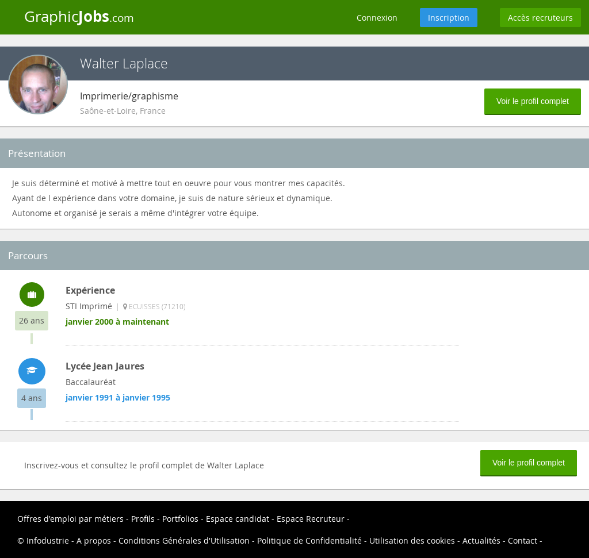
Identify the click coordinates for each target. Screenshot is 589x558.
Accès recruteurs (540, 17)
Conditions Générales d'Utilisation (184, 540)
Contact (522, 540)
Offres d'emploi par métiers (70, 518)
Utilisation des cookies (412, 540)
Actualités (481, 540)
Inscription (448, 17)
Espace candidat (237, 518)
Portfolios (180, 518)
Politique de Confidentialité (309, 540)
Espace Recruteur (311, 518)
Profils (143, 518)
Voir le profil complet (532, 101)
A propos (94, 540)
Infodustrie (47, 540)
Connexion (377, 17)
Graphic (79, 16)
